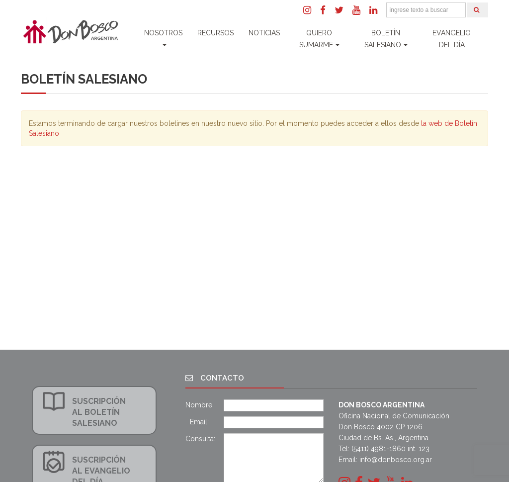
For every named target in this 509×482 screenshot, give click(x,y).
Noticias (264, 33)
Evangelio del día (451, 39)
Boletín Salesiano (386, 39)
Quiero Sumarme (319, 39)
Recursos (215, 33)
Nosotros (163, 38)
